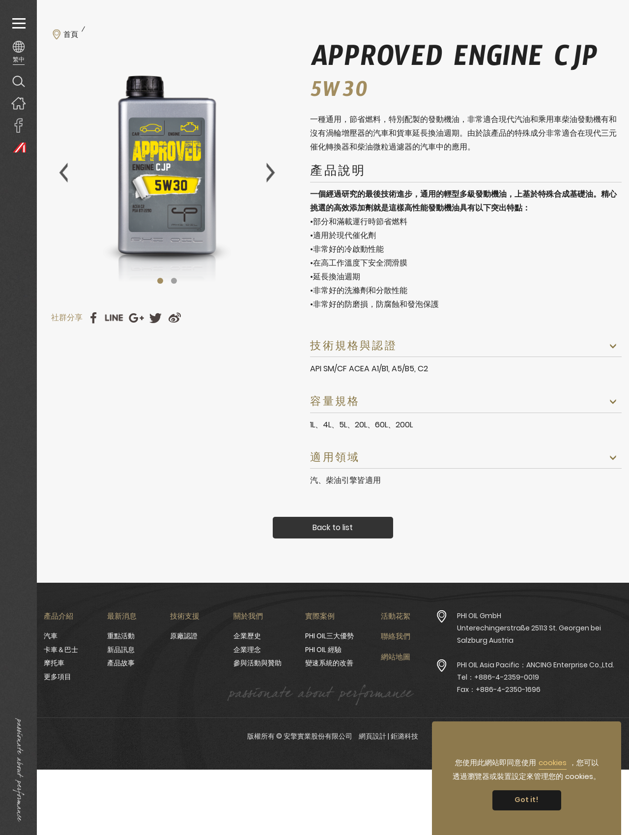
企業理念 (247, 650)
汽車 (50, 636)
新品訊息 (121, 650)
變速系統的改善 (329, 663)
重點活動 (121, 636)
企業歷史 (247, 636)
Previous (63, 172)
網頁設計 (372, 736)
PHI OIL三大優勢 (329, 636)
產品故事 (121, 663)
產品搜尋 (18, 81)
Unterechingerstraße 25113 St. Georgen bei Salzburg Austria (529, 634)
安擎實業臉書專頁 (18, 125)
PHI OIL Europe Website (18, 147)
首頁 (70, 34)
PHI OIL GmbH (479, 616)
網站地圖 (395, 657)
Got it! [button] (527, 800)
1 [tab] (160, 281)
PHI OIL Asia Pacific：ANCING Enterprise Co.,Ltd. (535, 665)
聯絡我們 (395, 636)
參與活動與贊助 (257, 663)
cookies (553, 762)
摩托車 (54, 663)
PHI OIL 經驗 (323, 650)
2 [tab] (174, 281)
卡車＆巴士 (61, 650)
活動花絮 (395, 616)
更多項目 (57, 677)
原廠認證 (184, 636)
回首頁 (18, 103)
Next (270, 172)
